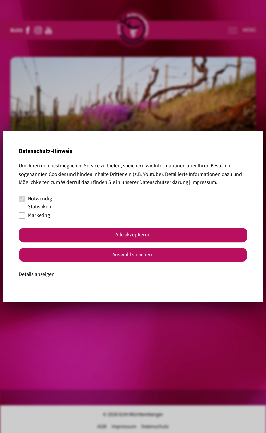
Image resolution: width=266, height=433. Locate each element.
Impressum (203, 182)
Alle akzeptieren (133, 235)
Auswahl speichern (133, 254)
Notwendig (35, 198)
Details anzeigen (36, 274)
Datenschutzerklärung (163, 182)
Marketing (34, 215)
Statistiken (35, 207)
